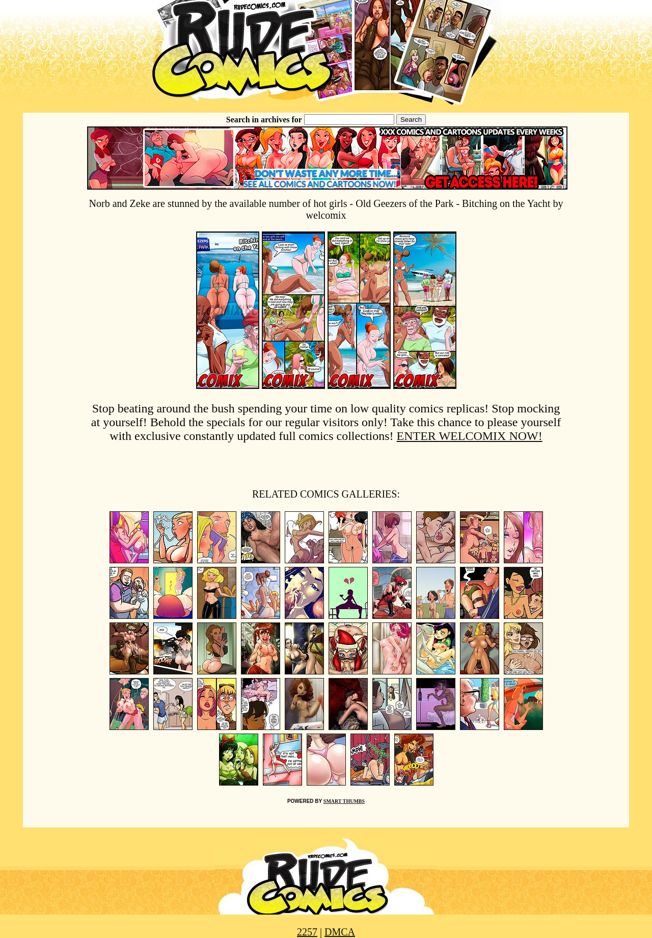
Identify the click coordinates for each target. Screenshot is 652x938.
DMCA (339, 931)
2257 (307, 931)
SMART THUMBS (344, 801)
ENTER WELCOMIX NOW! (469, 435)
